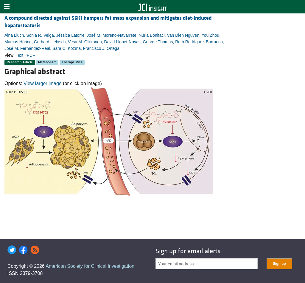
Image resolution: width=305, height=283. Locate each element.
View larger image (43, 83)
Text (20, 55)
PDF (31, 55)
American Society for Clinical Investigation (90, 266)
